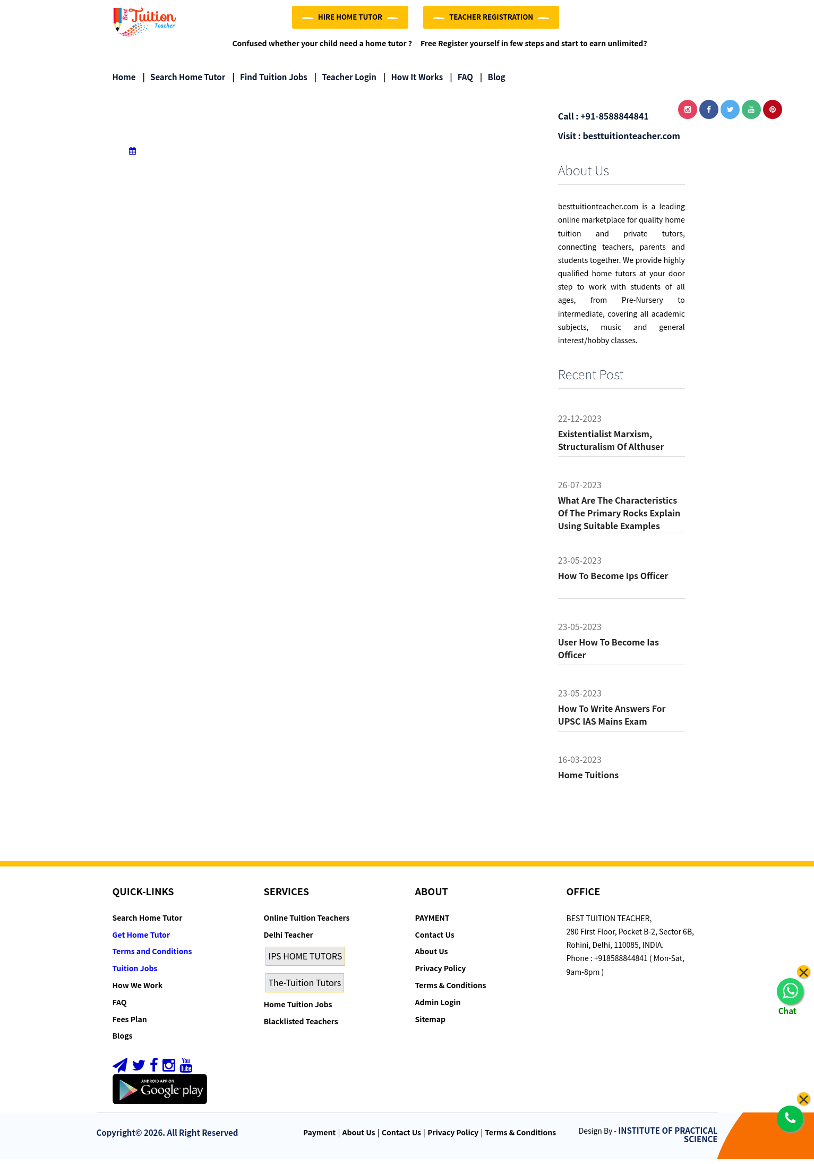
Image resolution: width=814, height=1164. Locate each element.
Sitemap (430, 1023)
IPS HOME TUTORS (305, 961)
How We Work (138, 989)
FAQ (461, 82)
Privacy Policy (440, 972)
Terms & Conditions (450, 989)
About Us (431, 956)
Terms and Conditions (152, 956)
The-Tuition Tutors (305, 987)
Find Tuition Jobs (269, 82)
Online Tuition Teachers (307, 922)
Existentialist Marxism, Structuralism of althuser (611, 444)
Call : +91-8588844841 (603, 121)
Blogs (123, 1040)
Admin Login (438, 1006)
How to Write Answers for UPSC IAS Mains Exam (612, 719)
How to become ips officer (613, 580)
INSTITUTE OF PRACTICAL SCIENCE (667, 1139)
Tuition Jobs (135, 972)
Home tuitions (588, 779)
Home (124, 82)
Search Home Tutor (183, 82)
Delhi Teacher (288, 939)
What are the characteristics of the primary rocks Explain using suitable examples (619, 517)
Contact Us (435, 939)
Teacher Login (345, 82)
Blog (492, 82)
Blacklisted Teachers (301, 1026)
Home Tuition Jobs (298, 1009)
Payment (319, 1137)
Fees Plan (130, 1023)
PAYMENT (432, 922)
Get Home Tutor (141, 939)
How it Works (413, 82)
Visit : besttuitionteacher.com (619, 140)
